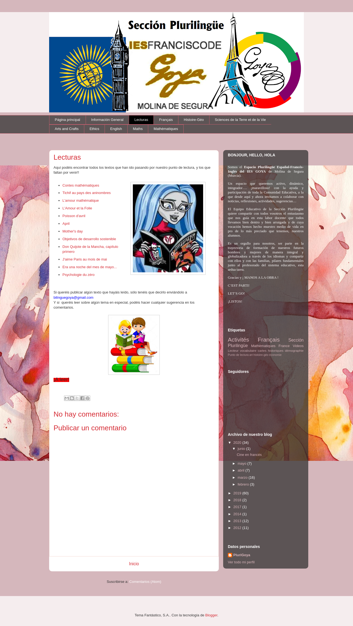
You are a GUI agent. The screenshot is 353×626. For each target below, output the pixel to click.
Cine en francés (249, 455)
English (116, 129)
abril (241, 470)
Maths (137, 129)
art (251, 354)
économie (275, 354)
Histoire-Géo (194, 120)
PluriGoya (241, 555)
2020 (237, 443)
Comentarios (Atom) (145, 582)
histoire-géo (261, 354)
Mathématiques (166, 129)
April (66, 223)
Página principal (67, 120)
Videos (298, 346)
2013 (237, 521)
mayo (242, 463)
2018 (237, 500)
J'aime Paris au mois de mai (85, 259)
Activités (238, 339)
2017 (237, 507)
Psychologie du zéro (79, 275)
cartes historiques (271, 350)
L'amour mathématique (81, 200)
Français (166, 120)
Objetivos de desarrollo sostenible (89, 239)
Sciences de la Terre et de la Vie (240, 120)
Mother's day (73, 231)
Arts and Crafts (67, 129)
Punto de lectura (238, 354)
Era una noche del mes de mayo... (90, 267)
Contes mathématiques (81, 185)
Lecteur (233, 350)
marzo (243, 477)
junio (242, 449)
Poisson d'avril (74, 216)
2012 (237, 528)
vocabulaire (248, 350)
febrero (244, 484)
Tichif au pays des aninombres (87, 193)
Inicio (134, 563)
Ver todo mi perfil (241, 562)
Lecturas (141, 120)
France (284, 346)
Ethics (94, 129)
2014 (237, 514)
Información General (107, 120)
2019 (237, 493)
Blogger (211, 615)
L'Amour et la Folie (77, 208)
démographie (294, 350)
